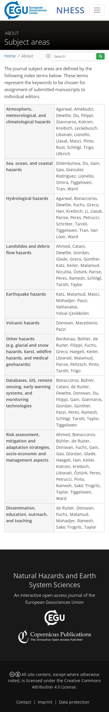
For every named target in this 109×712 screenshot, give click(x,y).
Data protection (74, 702)
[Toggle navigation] (97, 10)
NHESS (70, 10)
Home (10, 56)
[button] (48, 56)
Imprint (45, 702)
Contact (23, 702)
